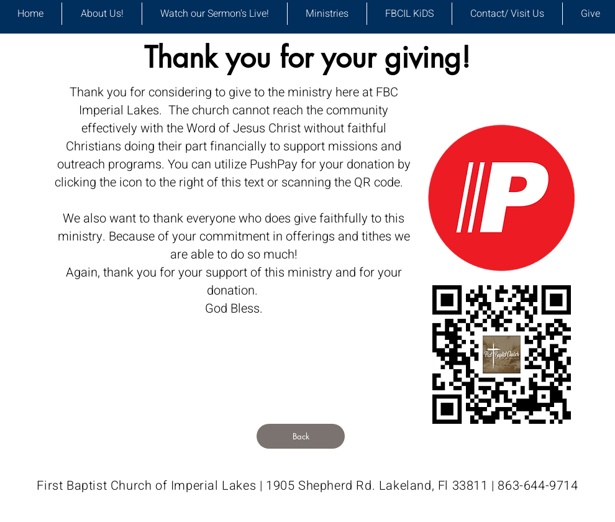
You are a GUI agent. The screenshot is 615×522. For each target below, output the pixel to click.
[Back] (301, 436)
